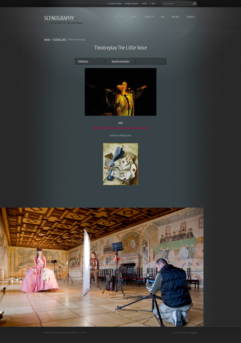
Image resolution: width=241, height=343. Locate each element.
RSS (145, 4)
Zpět (120, 122)
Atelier (120, 16)
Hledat (194, 3)
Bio (162, 16)
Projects (149, 16)
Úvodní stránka (115, 4)
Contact (191, 16)
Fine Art (175, 16)
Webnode (193, 332)
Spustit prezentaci (120, 61)
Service (134, 16)
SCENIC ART (60, 39)
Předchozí (83, 61)
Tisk (153, 4)
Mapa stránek (132, 4)
